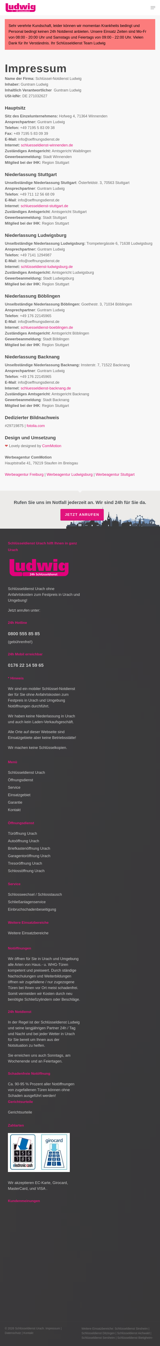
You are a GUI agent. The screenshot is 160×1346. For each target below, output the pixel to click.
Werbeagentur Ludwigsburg (70, 474)
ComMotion (51, 446)
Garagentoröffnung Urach (29, 856)
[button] (153, 8)
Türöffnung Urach (22, 833)
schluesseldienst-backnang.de (46, 388)
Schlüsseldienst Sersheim (98, 1337)
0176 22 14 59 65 (26, 665)
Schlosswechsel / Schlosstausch (35, 894)
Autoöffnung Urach (23, 841)
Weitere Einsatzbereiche (28, 933)
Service (14, 787)
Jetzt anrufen (82, 515)
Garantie (15, 802)
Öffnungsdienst (20, 780)
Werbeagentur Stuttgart (115, 474)
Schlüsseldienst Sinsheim (131, 1328)
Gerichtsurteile (20, 1112)
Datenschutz (13, 1333)
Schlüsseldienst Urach (26, 772)
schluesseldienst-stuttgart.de (44, 206)
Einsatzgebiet (19, 795)
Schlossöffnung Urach (26, 871)
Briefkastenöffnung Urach (29, 848)
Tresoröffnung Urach (25, 863)
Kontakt (14, 810)
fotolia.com (36, 426)
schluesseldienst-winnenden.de (47, 145)
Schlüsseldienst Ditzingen (98, 1333)
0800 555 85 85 (24, 633)
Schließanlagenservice (27, 902)
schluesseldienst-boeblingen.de (47, 327)
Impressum (53, 1328)
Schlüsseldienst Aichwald (133, 1333)
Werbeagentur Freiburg (24, 474)
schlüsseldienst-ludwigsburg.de (47, 267)
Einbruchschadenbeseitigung (32, 909)
